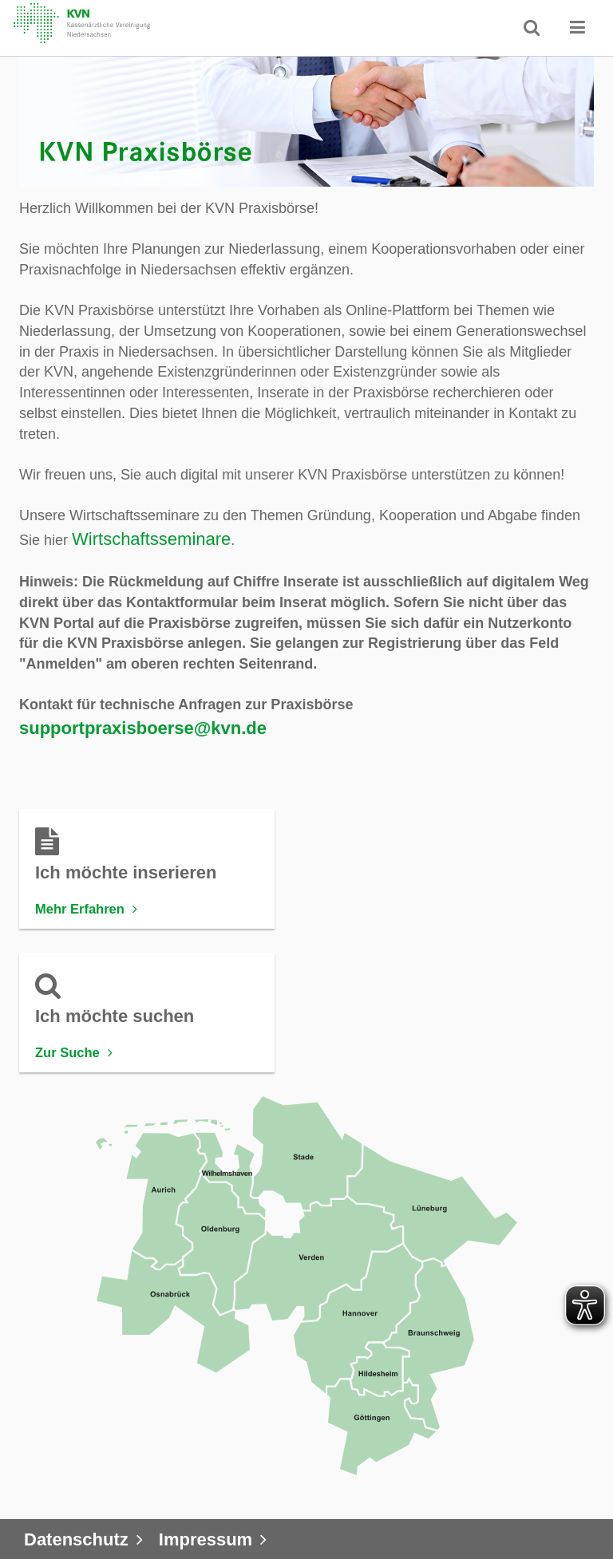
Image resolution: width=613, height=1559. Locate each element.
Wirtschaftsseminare (151, 539)
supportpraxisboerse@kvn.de (143, 728)
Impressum (205, 1539)
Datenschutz (76, 1539)
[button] (578, 27)
